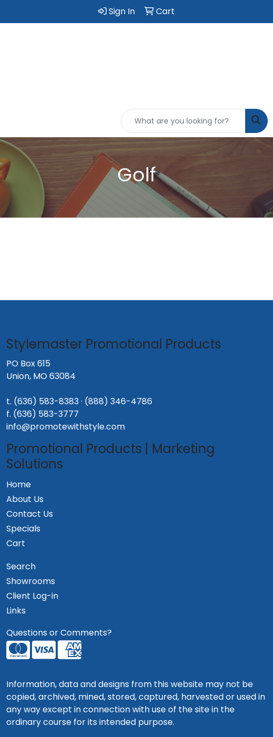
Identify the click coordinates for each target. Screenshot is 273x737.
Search (21, 566)
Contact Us (29, 514)
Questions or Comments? (59, 633)
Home (18, 484)
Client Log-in (32, 596)
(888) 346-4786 (118, 401)
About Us (25, 499)
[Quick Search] (183, 121)
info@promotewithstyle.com (65, 427)
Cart (15, 543)
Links (16, 611)
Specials (23, 529)
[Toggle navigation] (16, 121)
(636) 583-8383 (46, 401)
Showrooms (30, 581)
